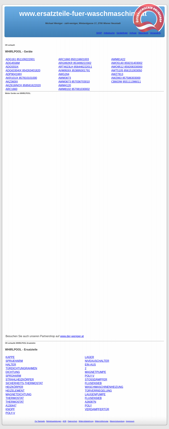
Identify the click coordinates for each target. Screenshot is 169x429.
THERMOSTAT (15, 398)
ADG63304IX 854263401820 (23, 70)
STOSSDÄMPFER (96, 379)
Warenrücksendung (117, 421)
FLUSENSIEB (93, 383)
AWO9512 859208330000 (126, 66)
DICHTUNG (13, 372)
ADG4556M (13, 63)
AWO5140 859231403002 (126, 63)
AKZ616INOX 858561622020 (23, 85)
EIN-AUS (90, 364)
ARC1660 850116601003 (73, 59)
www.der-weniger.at (72, 336)
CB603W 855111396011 (126, 81)
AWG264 (63, 74)
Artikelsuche (109, 33)
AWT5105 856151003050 (126, 70)
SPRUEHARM (14, 360)
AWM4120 (64, 85)
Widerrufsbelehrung (86, 421)
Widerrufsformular (101, 421)
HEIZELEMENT (15, 390)
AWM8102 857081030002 (74, 89)
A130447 (11, 405)
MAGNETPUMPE (95, 372)
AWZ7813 (117, 74)
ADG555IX (12, 66)
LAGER (89, 357)
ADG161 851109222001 (20, 59)
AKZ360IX (12, 81)
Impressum (130, 421)
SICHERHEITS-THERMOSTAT (24, 383)
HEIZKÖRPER (14, 387)
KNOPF (10, 409)
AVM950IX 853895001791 (74, 70)
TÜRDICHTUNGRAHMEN (21, 368)
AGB (64, 421)
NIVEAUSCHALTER (97, 360)
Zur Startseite (40, 421)
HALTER (11, 364)
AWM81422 (118, 59)
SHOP (99, 33)
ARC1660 (11, 89)
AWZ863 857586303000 (125, 77)
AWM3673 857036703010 (74, 81)
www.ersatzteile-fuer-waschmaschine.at (83, 13)
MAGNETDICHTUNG (18, 394)
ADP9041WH (14, 74)
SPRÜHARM (13, 375)
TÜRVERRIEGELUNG (98, 390)
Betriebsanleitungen (53, 421)
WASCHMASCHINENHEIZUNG (104, 387)
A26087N (90, 401)
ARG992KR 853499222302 (74, 63)
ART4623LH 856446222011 (75, 66)
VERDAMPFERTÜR (97, 409)
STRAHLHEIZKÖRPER (20, 379)
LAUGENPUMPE (95, 394)
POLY (88, 405)
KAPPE (10, 357)
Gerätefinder (122, 33)
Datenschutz (72, 421)
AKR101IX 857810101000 (21, 77)
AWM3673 (64, 77)
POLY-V (89, 375)
